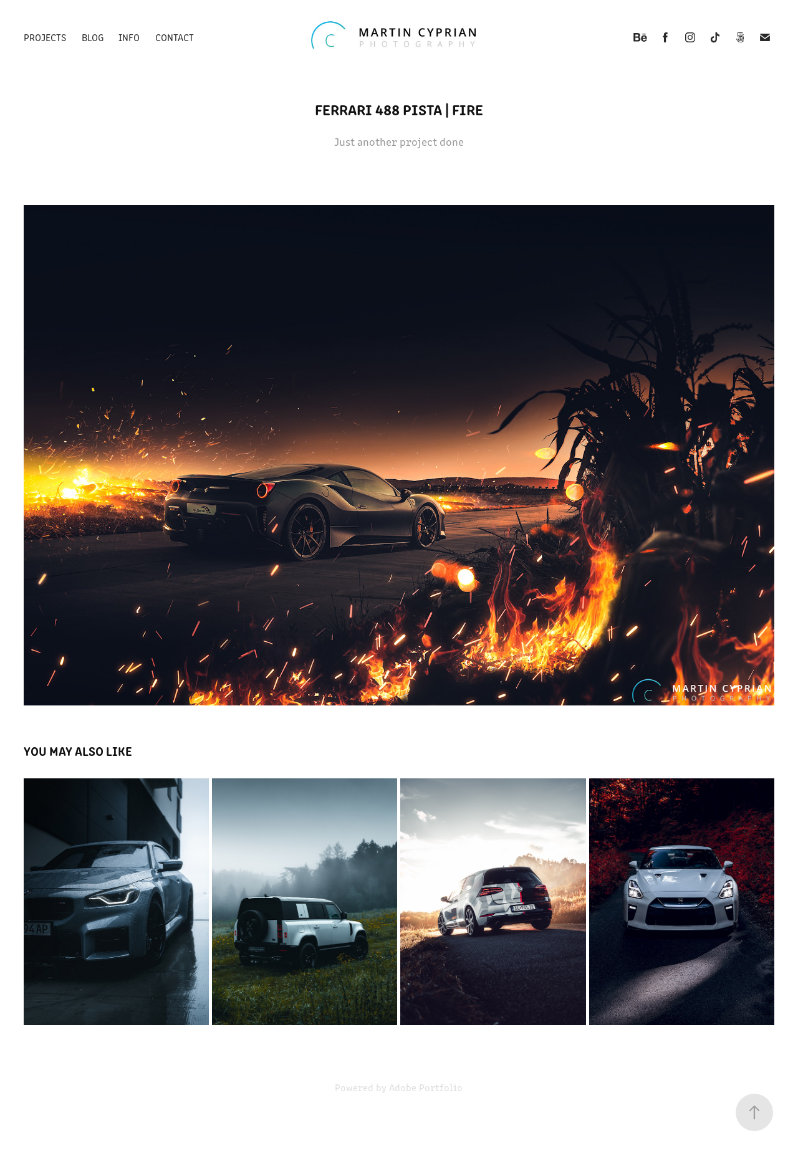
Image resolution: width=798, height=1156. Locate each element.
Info (129, 37)
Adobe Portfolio (426, 1087)
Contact (174, 37)
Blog (92, 37)
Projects (45, 37)
